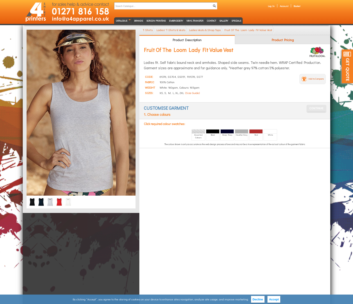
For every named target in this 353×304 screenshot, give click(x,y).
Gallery (223, 20)
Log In (271, 6)
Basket (297, 6)
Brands (138, 20)
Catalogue (121, 20)
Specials (236, 20)
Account (284, 6)
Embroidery (176, 20)
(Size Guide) (192, 93)
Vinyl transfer (195, 20)
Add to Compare (316, 78)
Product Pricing (283, 40)
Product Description (187, 40)
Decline (258, 299)
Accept (274, 299)
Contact (211, 20)
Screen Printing (156, 20)
